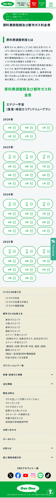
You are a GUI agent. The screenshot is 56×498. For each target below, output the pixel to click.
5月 (10, 127)
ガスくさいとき (13, 402)
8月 (27, 166)
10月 (44, 156)
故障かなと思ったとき (16, 410)
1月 (27, 136)
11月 (27, 156)
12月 (10, 156)
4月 (27, 127)
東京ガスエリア (13, 319)
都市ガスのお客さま (20, 14)
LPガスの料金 (13, 297)
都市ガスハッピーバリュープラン (18, 19)
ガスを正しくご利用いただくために (22, 399)
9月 (10, 166)
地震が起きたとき (14, 418)
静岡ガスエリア (13, 349)
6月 (10, 174)
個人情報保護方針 (12, 457)
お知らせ (7, 448)
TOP (6, 14)
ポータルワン (9, 439)
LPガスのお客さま (12, 291)
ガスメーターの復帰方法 (18, 414)
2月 (10, 136)
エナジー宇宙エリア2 (14, 17)
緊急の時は (8, 393)
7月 (44, 166)
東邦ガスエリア (13, 327)
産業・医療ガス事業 (12, 374)
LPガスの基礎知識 (15, 305)
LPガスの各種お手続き (17, 301)
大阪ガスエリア (13, 323)
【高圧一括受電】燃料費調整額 (21, 353)
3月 (44, 127)
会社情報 (7, 383)
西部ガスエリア (13, 331)
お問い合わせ (9, 429)
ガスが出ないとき (14, 406)
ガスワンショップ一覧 (13, 365)
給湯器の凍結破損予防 (17, 421)
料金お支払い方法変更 (17, 357)
